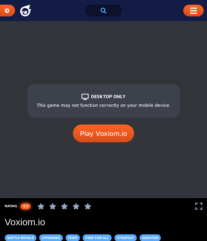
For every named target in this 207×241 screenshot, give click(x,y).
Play (103, 133)
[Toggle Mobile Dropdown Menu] (193, 10)
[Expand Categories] (7, 10)
